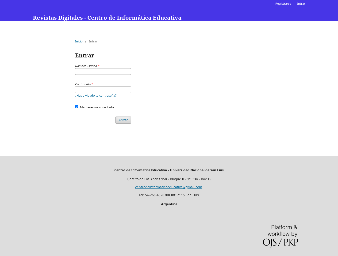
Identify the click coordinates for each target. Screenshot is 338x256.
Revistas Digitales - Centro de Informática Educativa (107, 17)
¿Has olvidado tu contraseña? (96, 95)
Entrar (300, 3)
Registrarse (283, 3)
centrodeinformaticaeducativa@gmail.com (168, 187)
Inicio (79, 41)
